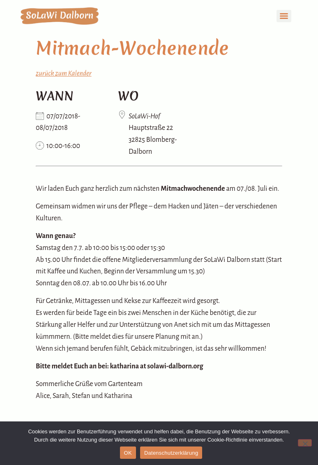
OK (128, 453)
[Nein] (305, 442)
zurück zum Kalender (64, 73)
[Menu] (284, 16)
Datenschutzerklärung (171, 453)
